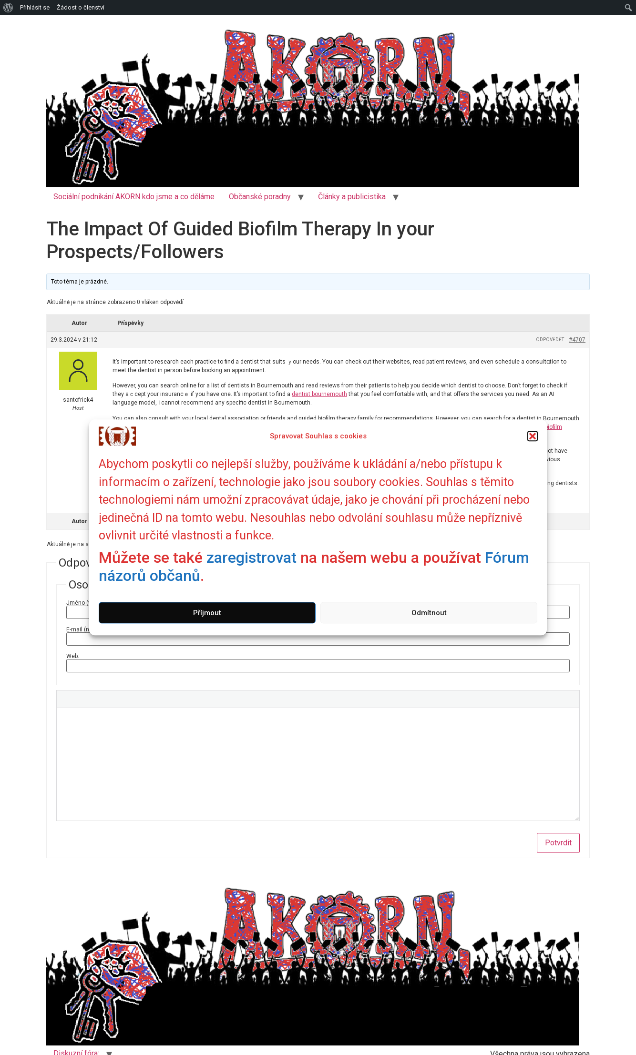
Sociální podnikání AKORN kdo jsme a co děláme (134, 196)
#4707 (577, 339)
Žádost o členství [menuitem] (80, 7)
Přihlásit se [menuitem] (35, 7)
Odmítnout (429, 613)
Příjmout (207, 613)
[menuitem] (8, 7)
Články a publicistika (352, 196)
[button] (532, 436)
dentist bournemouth (319, 394)
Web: (72, 656)
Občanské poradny (260, 196)
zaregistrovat (251, 557)
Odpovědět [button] (550, 339)
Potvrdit (558, 842)
